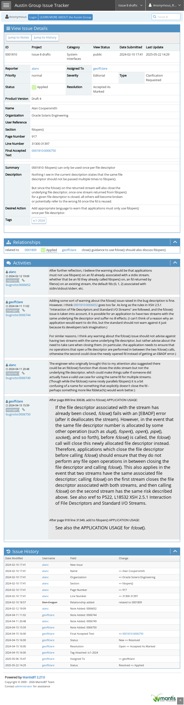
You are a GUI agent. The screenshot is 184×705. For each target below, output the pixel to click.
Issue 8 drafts (131, 5)
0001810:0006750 (44, 150)
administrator (23, 686)
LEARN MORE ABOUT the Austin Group (65, 17)
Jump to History (45, 37)
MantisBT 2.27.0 (34, 677)
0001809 (30, 250)
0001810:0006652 (86, 305)
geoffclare (100, 68)
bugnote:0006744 (18, 315)
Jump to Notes (18, 37)
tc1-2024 (39, 220)
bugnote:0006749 (18, 378)
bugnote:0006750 (18, 414)
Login (33, 17)
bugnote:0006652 (18, 285)
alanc (35, 68)
